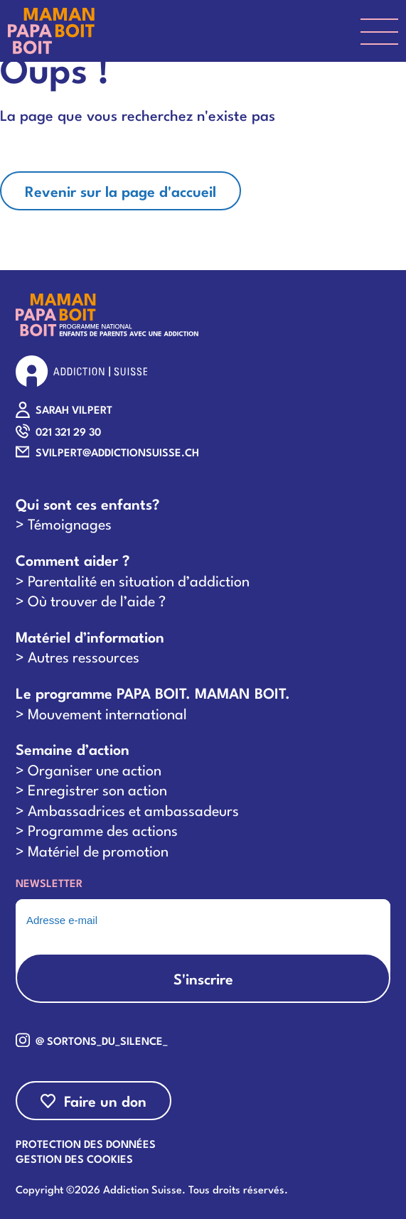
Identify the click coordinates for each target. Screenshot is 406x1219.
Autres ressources (83, 656)
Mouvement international (107, 713)
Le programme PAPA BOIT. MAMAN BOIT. (153, 692)
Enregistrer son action (97, 789)
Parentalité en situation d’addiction (139, 580)
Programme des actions (103, 829)
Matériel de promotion (98, 850)
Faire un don (105, 1100)
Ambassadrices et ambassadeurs (133, 810)
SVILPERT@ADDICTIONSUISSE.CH (117, 451)
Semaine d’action (72, 749)
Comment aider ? (72, 559)
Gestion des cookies (74, 1158)
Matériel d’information (90, 636)
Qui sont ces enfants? (87, 503)
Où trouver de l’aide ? (97, 600)
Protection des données (86, 1143)
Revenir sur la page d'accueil (120, 190)
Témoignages (70, 523)
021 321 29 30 (68, 431)
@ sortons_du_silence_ (102, 1040)
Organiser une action (94, 769)
